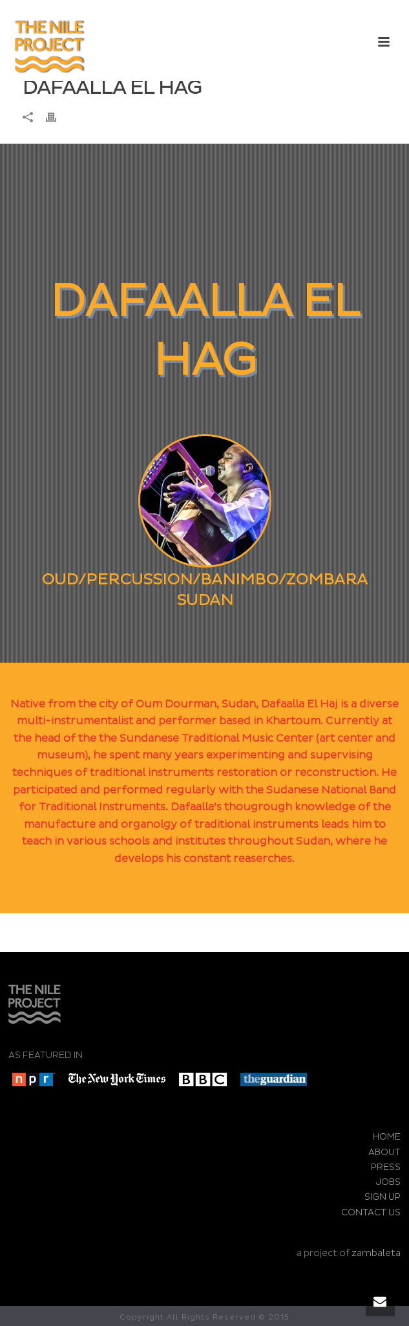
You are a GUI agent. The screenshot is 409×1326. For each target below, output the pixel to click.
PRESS (386, 1167)
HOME (386, 1136)
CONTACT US (371, 1212)
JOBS (388, 1182)
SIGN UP (382, 1196)
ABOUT (384, 1152)
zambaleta (376, 1253)
